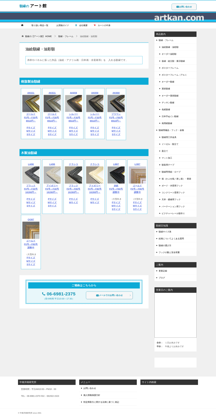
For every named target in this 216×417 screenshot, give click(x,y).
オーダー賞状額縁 (170, 95)
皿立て (165, 151)
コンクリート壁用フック (173, 192)
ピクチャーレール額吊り (173, 213)
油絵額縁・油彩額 (170, 47)
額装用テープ (168, 165)
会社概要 (81, 25)
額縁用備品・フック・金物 (171, 130)
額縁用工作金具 (169, 137)
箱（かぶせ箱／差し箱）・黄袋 (176, 179)
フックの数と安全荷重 (169, 252)
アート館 (35, 5)
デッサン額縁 (168, 102)
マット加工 (167, 158)
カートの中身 (102, 25)
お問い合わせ (184, 6)
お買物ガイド (61, 25)
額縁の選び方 (165, 245)
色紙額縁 (166, 109)
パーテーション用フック (173, 206)
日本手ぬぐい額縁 (170, 116)
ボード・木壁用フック (172, 185)
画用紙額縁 (167, 123)
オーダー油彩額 (169, 54)
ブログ (162, 278)
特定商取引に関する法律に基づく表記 (101, 402)
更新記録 (163, 271)
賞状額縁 (166, 88)
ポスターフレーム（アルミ (174, 75)
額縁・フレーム (166, 40)
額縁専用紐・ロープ (171, 172)
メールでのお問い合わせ (113, 289)
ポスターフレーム (170, 68)
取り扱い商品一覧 (38, 25)
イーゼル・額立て (170, 144)
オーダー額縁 (168, 82)
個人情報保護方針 (91, 395)
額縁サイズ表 (165, 231)
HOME (38, 36)
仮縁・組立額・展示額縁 (173, 61)
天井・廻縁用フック (171, 199)
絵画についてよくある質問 (171, 238)
